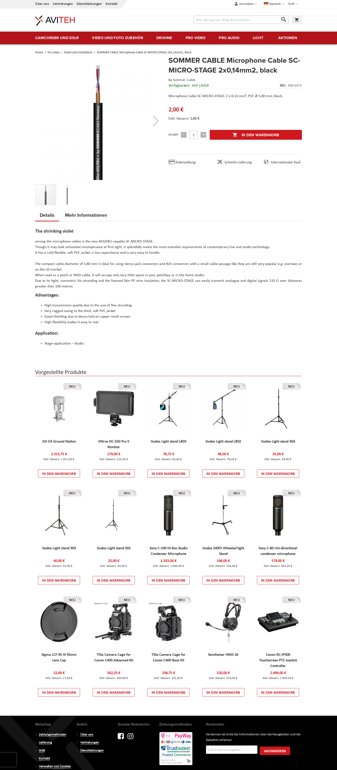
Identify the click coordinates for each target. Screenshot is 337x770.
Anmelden (246, 4)
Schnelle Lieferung (238, 162)
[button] (293, 4)
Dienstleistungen (89, 4)
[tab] (47, 216)
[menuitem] (57, 38)
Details (47, 215)
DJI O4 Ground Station (59, 442)
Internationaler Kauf (285, 162)
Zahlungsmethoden (52, 735)
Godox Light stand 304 (278, 442)
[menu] (168, 38)
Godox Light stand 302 (114, 548)
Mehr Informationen (86, 215)
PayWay (176, 749)
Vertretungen (63, 4)
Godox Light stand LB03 (168, 442)
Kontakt (112, 4)
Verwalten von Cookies (55, 766)
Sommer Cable (184, 80)
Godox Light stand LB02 (223, 442)
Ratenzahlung (186, 162)
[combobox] (241, 19)
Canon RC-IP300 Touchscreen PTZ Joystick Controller (278, 660)
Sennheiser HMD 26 (223, 655)
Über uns (42, 4)
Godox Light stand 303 (59, 548)
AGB (42, 750)
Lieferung (45, 742)
